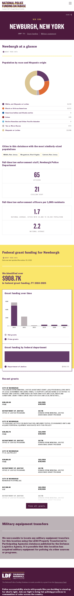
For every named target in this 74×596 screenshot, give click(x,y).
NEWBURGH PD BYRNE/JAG (11, 481)
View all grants (36, 506)
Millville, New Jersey (11, 155)
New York (37, 19)
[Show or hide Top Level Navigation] (70, 3)
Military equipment (48, 34)
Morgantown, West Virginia (32, 155)
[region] (37, 447)
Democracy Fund (60, 582)
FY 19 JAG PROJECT (9, 453)
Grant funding (32, 34)
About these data (10, 52)
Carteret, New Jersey (54, 155)
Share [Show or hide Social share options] (68, 15)
